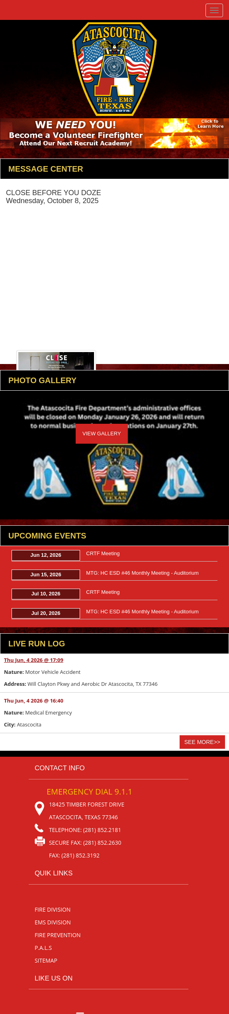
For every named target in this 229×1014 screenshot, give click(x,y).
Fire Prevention (58, 935)
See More (202, 742)
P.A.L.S (43, 947)
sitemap (46, 960)
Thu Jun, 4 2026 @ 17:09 (33, 660)
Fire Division (53, 909)
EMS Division (53, 922)
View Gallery (101, 434)
